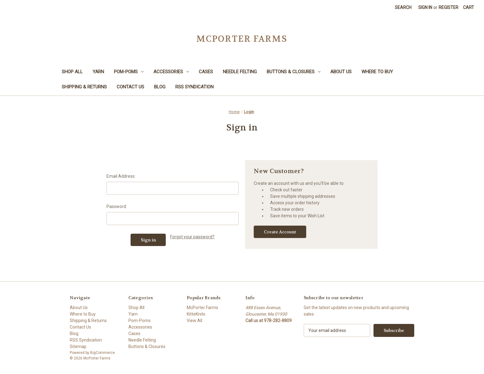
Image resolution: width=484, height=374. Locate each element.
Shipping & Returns (84, 87)
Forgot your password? (192, 236)
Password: (116, 206)
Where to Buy (377, 71)
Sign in (425, 7)
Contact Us (130, 87)
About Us (341, 71)
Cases (206, 71)
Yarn (98, 71)
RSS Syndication (194, 87)
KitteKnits (196, 314)
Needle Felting (240, 71)
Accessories (171, 71)
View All (194, 320)
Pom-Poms (129, 71)
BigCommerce (102, 353)
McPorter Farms (202, 307)
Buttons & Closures (293, 71)
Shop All (72, 71)
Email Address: (121, 176)
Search (403, 7)
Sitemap (78, 346)
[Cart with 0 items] (469, 7)
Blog (159, 87)
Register (448, 7)
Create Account (280, 232)
